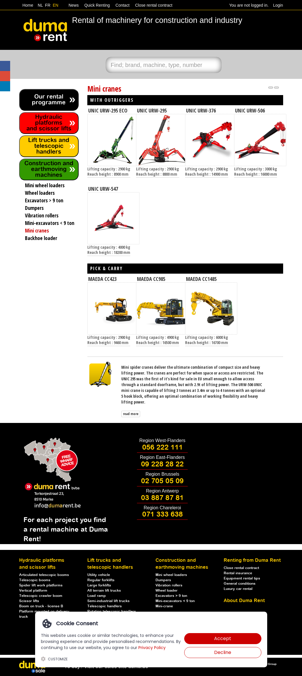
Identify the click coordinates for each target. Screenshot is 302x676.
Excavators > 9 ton (171, 596)
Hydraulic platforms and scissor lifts (48, 123)
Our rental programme (49, 100)
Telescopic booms (34, 580)
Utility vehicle (98, 575)
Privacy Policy (152, 647)
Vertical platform (33, 591)
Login (278, 5)
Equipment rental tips (242, 578)
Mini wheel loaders (171, 575)
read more (130, 413)
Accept (222, 638)
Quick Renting (96, 5)
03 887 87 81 (162, 498)
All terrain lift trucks (104, 591)
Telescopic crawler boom (40, 596)
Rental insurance (238, 573)
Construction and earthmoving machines (48, 169)
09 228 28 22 (162, 464)
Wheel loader (166, 591)
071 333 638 (162, 514)
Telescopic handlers (104, 606)
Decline (222, 652)
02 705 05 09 (162, 481)
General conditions (240, 584)
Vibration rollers (168, 585)
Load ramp (96, 596)
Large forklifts (99, 585)
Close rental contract (153, 5)
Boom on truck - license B (41, 606)
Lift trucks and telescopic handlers (48, 146)
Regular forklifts (101, 580)
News (73, 5)
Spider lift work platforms (41, 585)
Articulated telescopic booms (44, 575)
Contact (121, 5)
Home (27, 5)
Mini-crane (164, 606)
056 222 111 (162, 447)
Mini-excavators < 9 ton (175, 601)
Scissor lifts (29, 601)
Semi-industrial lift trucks (108, 601)
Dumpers (163, 580)
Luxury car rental (238, 589)
